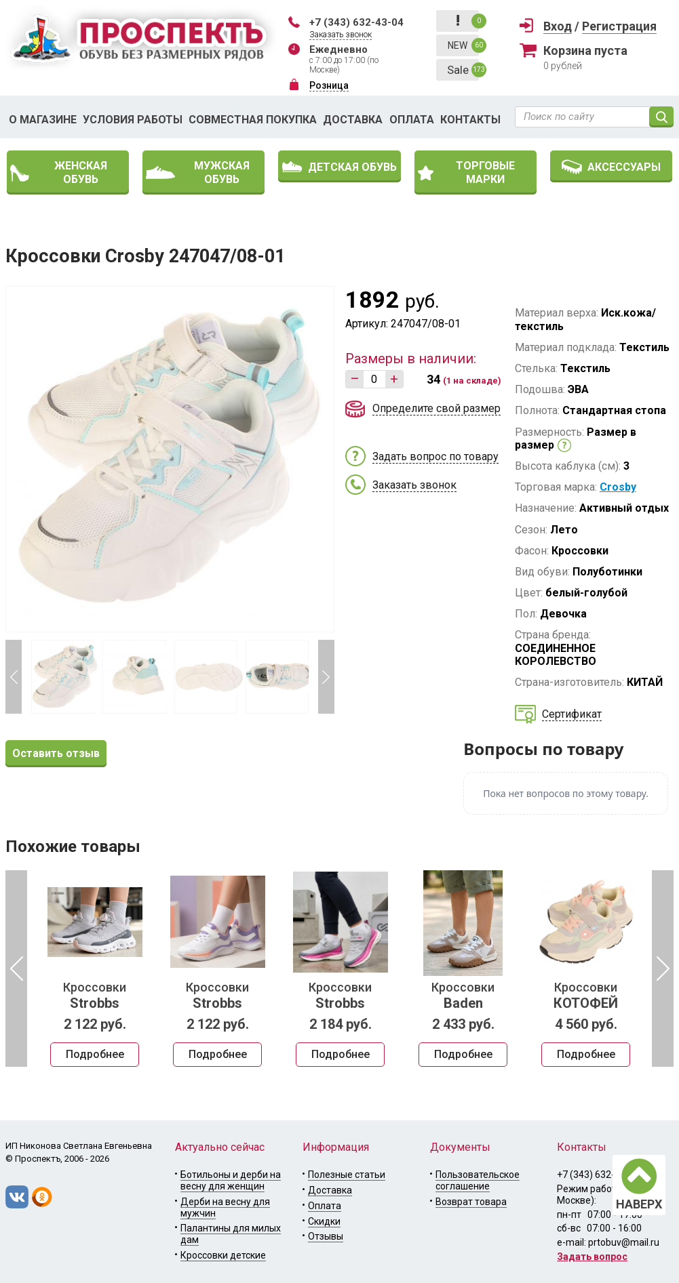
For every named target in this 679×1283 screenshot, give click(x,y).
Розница (329, 85)
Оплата (411, 119)
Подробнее (95, 1054)
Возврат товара (471, 1201)
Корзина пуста (585, 50)
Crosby (618, 487)
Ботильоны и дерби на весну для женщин (230, 1180)
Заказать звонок (340, 34)
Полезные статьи (346, 1174)
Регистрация (619, 26)
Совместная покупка (253, 119)
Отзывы (325, 1236)
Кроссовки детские (223, 1255)
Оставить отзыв (56, 753)
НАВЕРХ (639, 1204)
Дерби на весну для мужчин (225, 1207)
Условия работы (132, 119)
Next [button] (326, 677)
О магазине (43, 119)
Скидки (324, 1221)
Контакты (470, 119)
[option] (94, 968)
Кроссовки (94, 995)
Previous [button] (13, 677)
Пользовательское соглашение (477, 1180)
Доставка (353, 119)
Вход (557, 26)
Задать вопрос (592, 1256)
